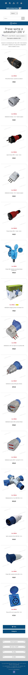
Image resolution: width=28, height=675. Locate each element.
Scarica (14, 3)
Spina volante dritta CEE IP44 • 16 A (14, 536)
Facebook (14, 672)
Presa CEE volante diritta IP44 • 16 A (14, 574)
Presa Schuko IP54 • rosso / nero (14, 231)
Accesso (22, 3)
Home (6, 3)
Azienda (10, 3)
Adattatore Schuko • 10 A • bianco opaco (14, 193)
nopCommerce (16, 669)
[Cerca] (12, 18)
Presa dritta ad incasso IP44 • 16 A (14, 612)
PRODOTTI (5, 35)
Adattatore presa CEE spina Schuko (14, 383)
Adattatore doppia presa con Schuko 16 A (14, 307)
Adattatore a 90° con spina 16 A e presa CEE (14, 345)
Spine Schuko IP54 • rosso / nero (14, 154)
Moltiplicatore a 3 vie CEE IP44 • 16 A (14, 498)
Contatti (18, 3)
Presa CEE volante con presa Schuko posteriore (14, 270)
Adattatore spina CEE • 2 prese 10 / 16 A (14, 460)
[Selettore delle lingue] (14, 13)
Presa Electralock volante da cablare (14, 78)
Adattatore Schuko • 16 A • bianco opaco (14, 116)
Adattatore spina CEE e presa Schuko (14, 421)
